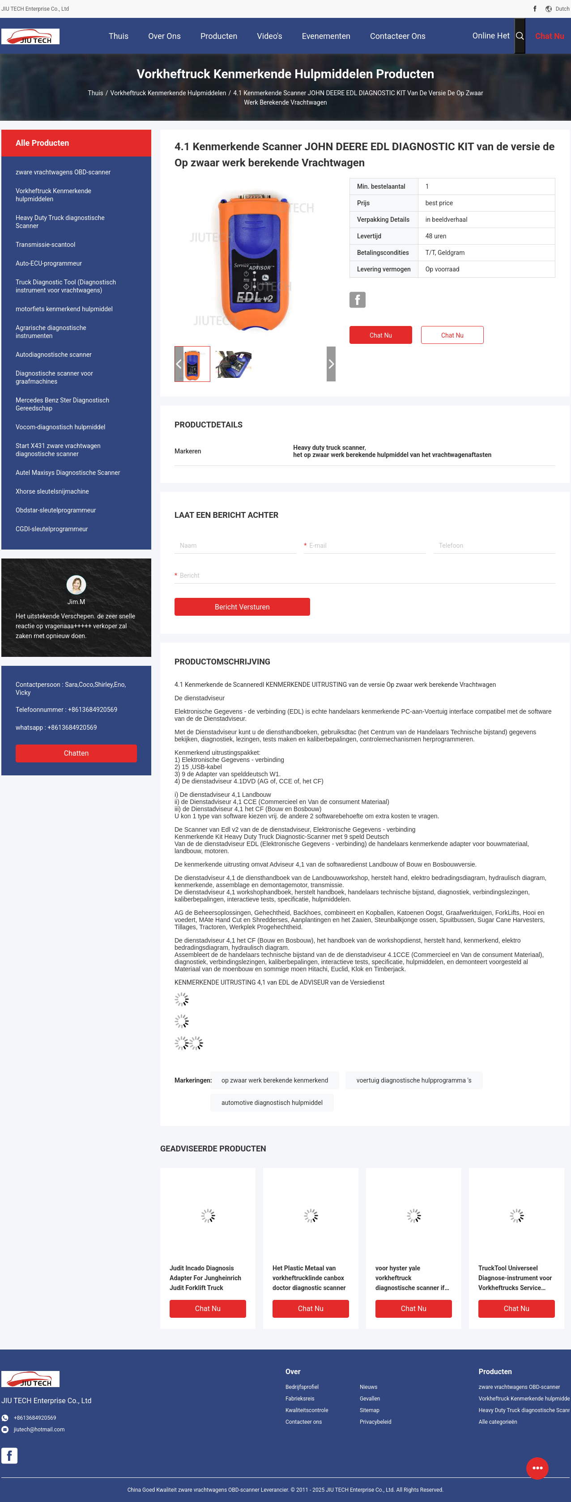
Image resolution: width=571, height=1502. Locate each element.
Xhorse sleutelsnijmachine (52, 491)
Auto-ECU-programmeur (49, 263)
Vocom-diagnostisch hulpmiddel (60, 427)
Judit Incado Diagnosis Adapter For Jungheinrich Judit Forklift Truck (205, 1278)
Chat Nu (381, 335)
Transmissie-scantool (45, 244)
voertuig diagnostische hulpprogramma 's (414, 1080)
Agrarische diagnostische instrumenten (51, 331)
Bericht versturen (242, 607)
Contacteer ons (304, 1422)
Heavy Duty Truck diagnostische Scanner (60, 221)
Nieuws (369, 1387)
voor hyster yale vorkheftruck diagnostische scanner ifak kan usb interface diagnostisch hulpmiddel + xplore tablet (413, 1279)
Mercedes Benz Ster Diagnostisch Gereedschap (62, 404)
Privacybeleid (376, 1422)
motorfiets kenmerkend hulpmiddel (64, 309)
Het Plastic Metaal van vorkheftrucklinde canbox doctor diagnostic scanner (309, 1278)
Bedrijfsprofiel (302, 1387)
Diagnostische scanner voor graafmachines (54, 377)
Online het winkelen (491, 42)
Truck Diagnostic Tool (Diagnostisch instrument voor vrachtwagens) (66, 286)
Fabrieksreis (300, 1399)
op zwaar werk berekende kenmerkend (275, 1080)
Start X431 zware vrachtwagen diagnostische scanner (58, 449)
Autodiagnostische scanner (54, 354)
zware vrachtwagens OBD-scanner (63, 172)
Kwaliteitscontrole (307, 1410)
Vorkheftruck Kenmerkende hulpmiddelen (168, 93)
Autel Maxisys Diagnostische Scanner (68, 472)
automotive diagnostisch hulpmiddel (272, 1102)
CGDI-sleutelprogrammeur (52, 529)
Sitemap (369, 1410)
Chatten (76, 753)
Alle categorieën (498, 1422)
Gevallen (370, 1399)
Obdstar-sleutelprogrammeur (56, 510)
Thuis (95, 93)
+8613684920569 (92, 709)
